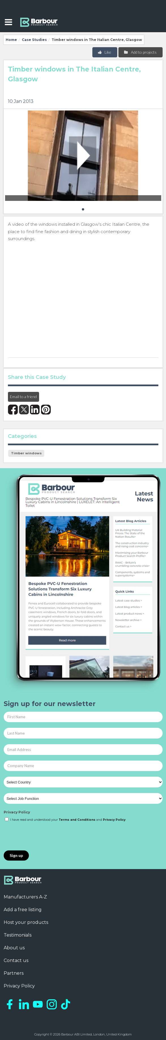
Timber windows (26, 453)
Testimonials (17, 935)
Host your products (26, 922)
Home (11, 40)
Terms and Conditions (77, 820)
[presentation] (47, 837)
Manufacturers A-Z (25, 897)
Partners (14, 973)
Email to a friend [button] (23, 396)
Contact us (16, 960)
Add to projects (140, 52)
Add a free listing (23, 909)
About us (14, 947)
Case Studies (34, 40)
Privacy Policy (17, 812)
